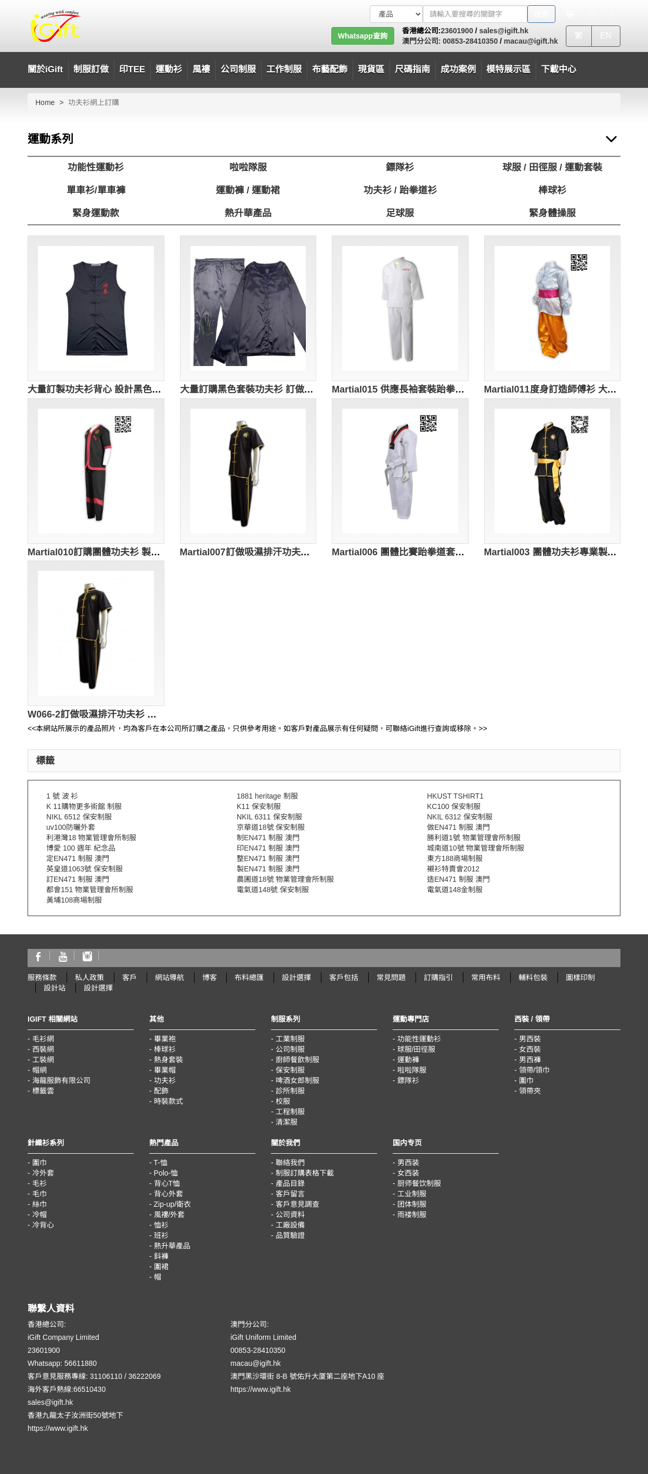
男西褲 (530, 1059)
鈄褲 (161, 1256)
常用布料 (485, 977)
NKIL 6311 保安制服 (269, 817)
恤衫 (161, 1225)
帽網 (39, 1070)
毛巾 (39, 1194)
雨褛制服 (411, 1214)
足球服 (400, 213)
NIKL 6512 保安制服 (79, 817)
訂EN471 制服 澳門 (77, 879)
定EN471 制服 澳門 (77, 858)
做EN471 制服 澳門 (458, 827)
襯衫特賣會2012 (453, 869)
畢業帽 (165, 1070)
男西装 (408, 1162)
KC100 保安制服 (454, 806)
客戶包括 (343, 977)
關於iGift (45, 69)
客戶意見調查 (297, 1204)
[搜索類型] (396, 14)
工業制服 (290, 1039)
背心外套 (168, 1194)
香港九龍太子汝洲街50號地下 (75, 1415)
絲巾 (39, 1204)
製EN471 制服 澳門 (268, 869)
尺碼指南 (412, 69)
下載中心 (558, 69)
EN (606, 35)
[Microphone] (593, 14)
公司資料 (290, 1214)
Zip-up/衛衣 (172, 1204)
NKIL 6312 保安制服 (460, 817)
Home (45, 102)
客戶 (129, 977)
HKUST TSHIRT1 (455, 796)
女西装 (408, 1173)
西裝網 (43, 1049)
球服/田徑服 (416, 1049)
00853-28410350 (469, 41)
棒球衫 (552, 190)
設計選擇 (296, 977)
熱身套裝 (168, 1059)
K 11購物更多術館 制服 (84, 806)
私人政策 (89, 977)
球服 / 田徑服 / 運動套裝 (552, 167)
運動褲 (408, 1059)
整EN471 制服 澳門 (268, 858)
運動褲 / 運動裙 (248, 190)
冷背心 (43, 1225)
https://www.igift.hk (58, 1428)
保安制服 (290, 1070)
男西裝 (530, 1039)
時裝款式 (168, 1101)
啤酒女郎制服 (297, 1080)
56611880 (80, 1363)
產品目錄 (290, 1183)
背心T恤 (167, 1183)
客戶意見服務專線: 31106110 (75, 1376)
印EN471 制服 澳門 (268, 848)
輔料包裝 (533, 977)
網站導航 (169, 977)
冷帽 (39, 1214)
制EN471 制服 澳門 (268, 837)
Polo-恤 (166, 1173)
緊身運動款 (95, 213)
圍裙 (161, 1266)
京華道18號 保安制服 (271, 827)
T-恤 (160, 1162)
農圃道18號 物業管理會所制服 (285, 879)
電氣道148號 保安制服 (273, 889)
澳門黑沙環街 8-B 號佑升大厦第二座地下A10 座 (307, 1376)
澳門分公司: (421, 41)
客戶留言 (290, 1194)
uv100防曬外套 (70, 827)
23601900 (456, 31)
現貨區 (371, 69)
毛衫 (39, 1183)
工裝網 (43, 1059)
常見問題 (391, 977)
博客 (209, 977)
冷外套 (43, 1173)
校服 (283, 1101)
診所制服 (290, 1091)
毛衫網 (43, 1039)
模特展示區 (508, 69)
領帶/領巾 (534, 1070)
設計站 (55, 988)
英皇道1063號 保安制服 (84, 869)
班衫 (161, 1235)
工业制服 (411, 1194)
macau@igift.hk (531, 41)
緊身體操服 (552, 213)
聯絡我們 (290, 1162)
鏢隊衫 (400, 167)
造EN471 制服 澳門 (458, 879)
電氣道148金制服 (455, 889)
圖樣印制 (580, 977)
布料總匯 (249, 977)
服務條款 (42, 977)
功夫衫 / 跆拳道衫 (400, 190)
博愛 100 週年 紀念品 (80, 848)
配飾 (161, 1091)
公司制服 (290, 1049)
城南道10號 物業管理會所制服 (475, 848)
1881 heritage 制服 (267, 796)
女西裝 (530, 1049)
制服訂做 (91, 69)
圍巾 (526, 1080)
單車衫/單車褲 (96, 190)
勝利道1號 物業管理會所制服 (474, 837)
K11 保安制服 (259, 806)
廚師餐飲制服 (297, 1059)
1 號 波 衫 (62, 796)
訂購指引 (438, 977)
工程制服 (290, 1111)
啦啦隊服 (248, 167)
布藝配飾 (329, 69)
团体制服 (411, 1204)
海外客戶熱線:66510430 (67, 1389)
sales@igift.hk (503, 31)
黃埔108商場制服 (74, 900)
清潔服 (286, 1122)
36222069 (144, 1376)
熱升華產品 (248, 213)
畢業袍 (165, 1039)
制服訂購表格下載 (305, 1173)
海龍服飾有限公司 (61, 1080)
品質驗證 (290, 1235)
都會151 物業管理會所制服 (89, 889)
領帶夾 (530, 1091)
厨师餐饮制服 (419, 1183)
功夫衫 (165, 1080)
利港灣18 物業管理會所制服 (91, 837)
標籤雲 (43, 1091)
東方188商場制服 (455, 858)
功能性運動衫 (96, 167)
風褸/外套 (169, 1214)
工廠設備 (290, 1225)
